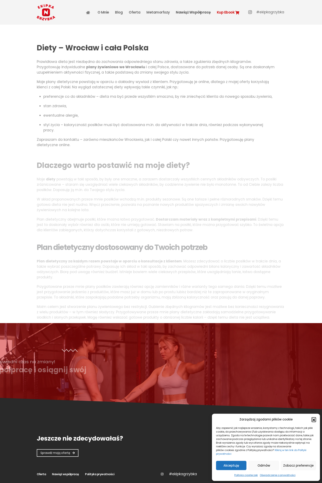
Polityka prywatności (99, 474)
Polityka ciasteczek (246, 475)
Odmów (264, 465)
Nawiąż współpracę (193, 12)
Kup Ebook (228, 12)
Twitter (183, 474)
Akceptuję (231, 465)
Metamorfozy (158, 12)
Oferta (134, 12)
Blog (119, 12)
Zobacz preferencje (298, 465)
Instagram (162, 474)
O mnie (103, 12)
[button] (314, 419)
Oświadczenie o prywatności (278, 475)
